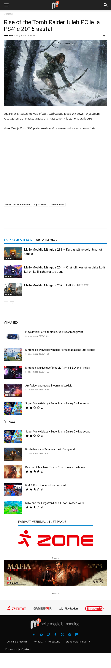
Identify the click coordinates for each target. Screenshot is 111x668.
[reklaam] (55, 540)
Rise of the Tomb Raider (17, 204)
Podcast (9, 258)
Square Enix (40, 204)
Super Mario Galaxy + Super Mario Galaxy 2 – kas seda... (57, 403)
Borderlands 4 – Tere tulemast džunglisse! (50, 449)
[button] (6, 5)
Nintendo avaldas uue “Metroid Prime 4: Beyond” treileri (57, 367)
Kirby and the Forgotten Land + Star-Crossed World (55, 503)
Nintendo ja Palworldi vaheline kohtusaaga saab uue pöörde (60, 349)
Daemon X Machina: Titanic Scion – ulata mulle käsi (55, 467)
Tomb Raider (57, 204)
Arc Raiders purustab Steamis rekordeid (48, 385)
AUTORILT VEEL (46, 239)
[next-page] (12, 303)
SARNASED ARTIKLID (18, 239)
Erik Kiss (8, 35)
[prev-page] (6, 303)
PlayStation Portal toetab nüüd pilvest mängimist (54, 331)
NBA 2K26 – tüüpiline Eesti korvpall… (46, 485)
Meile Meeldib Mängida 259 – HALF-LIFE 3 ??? (56, 285)
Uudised (8, 13)
